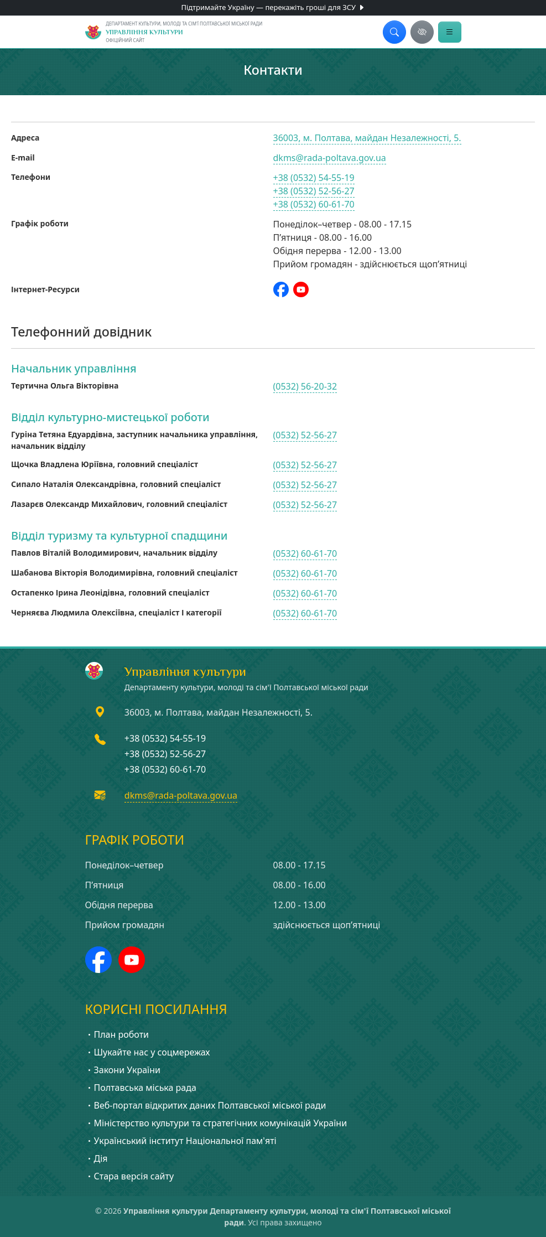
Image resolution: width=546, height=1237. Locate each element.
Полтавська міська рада (140, 1087)
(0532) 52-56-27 (305, 435)
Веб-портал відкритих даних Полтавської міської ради (205, 1105)
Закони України (122, 1069)
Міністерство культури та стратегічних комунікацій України (216, 1123)
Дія (96, 1158)
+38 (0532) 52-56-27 (314, 191)
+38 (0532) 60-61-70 (314, 204)
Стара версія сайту (129, 1176)
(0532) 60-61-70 (305, 553)
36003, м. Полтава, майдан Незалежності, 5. (367, 138)
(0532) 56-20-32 (305, 386)
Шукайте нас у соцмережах (147, 1052)
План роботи (117, 1034)
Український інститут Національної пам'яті (181, 1140)
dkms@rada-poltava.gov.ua (329, 158)
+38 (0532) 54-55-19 (314, 178)
